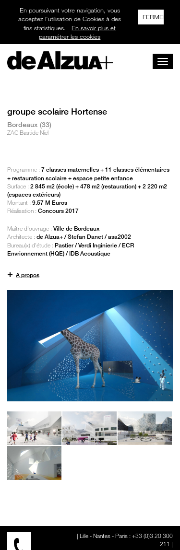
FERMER (153, 17)
